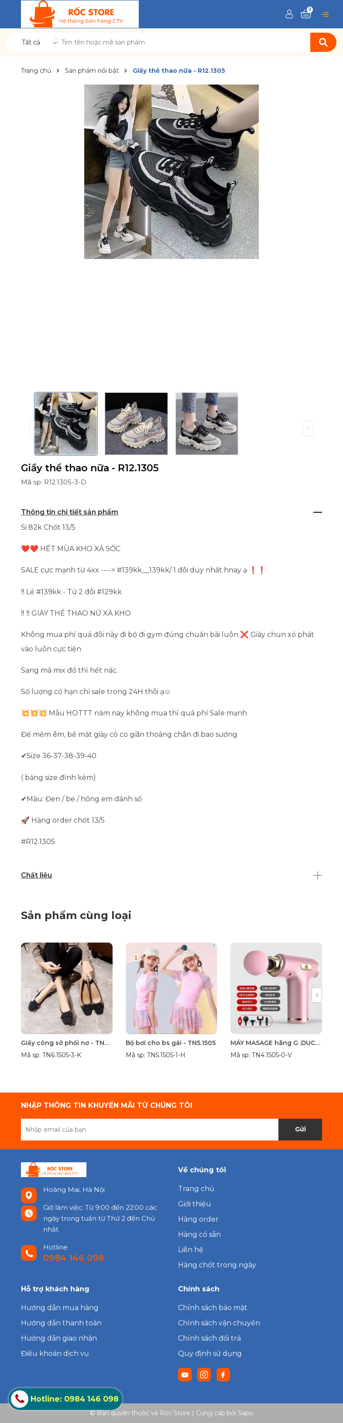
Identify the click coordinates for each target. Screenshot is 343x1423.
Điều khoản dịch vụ (55, 1353)
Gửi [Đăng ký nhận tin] (300, 1129)
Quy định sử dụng (210, 1353)
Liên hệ (190, 1250)
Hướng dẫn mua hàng (60, 1308)
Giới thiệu (194, 1204)
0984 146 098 (73, 1258)
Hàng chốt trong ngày (217, 1265)
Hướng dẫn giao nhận (59, 1338)
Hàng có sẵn (199, 1234)
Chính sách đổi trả (209, 1338)
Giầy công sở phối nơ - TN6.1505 (67, 1043)
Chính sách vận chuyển (219, 1323)
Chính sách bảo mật (212, 1308)
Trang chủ (196, 1189)
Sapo (245, 1413)
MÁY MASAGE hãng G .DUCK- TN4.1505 (276, 1043)
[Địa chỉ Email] (171, 1129)
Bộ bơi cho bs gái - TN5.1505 (171, 1043)
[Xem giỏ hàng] (306, 14)
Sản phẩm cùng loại (76, 915)
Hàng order (198, 1219)
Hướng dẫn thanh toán (61, 1323)
